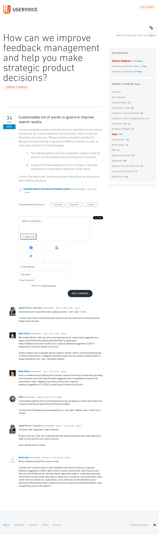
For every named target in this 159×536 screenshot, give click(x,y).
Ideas (137, 85)
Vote (9, 128)
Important (75, 206)
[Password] (44, 276)
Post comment (80, 295)
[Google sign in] (56, 249)
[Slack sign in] (31, 257)
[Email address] (44, 268)
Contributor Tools (121, 109)
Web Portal (117, 178)
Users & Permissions (123, 173)
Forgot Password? (27, 282)
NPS (114, 151)
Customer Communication (125, 114)
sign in (152, 36)
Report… (28, 194)
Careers (33, 526)
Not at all (59, 206)
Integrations (118, 141)
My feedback (118, 98)
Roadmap (117, 162)
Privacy (57, 526)
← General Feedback (15, 88)
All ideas (116, 93)
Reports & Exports (121, 157)
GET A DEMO (147, 8)
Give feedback (120, 54)
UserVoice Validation (123, 73)
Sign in (6, 526)
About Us (19, 526)
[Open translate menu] (151, 28)
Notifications (118, 146)
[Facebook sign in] (31, 249)
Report (77, 309)
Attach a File (30, 238)
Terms (45, 526)
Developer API (119, 125)
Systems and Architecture (125, 167)
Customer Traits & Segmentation (129, 120)
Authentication (119, 104)
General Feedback (121, 62)
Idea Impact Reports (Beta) (126, 67)
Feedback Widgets (121, 130)
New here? (44, 287)
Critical (92, 206)
